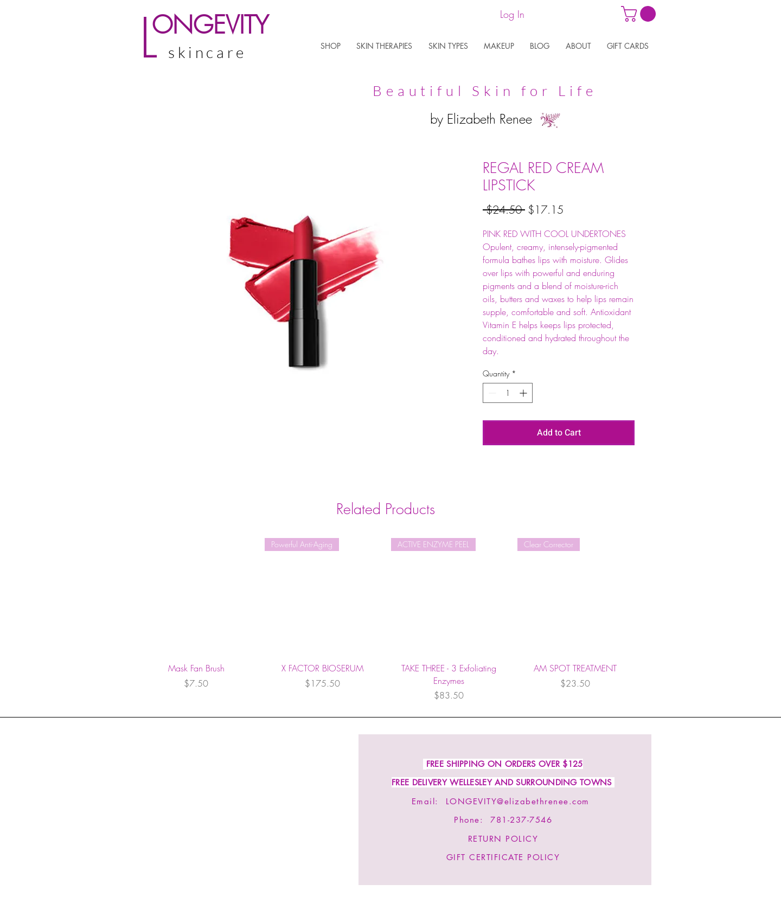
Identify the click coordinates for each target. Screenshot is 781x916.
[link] (640, 14)
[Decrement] (491, 392)
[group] (385, 619)
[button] (330, 45)
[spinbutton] (507, 392)
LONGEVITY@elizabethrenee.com (518, 801)
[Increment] (524, 392)
